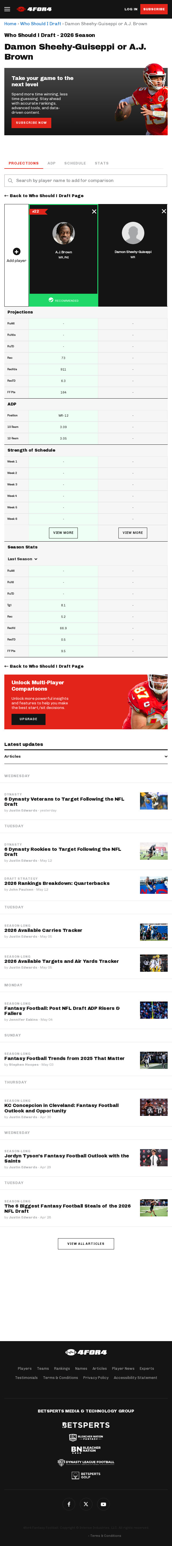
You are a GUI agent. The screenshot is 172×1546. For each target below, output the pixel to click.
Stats (102, 163)
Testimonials (26, 1377)
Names (81, 1368)
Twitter (86, 1504)
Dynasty (13, 794)
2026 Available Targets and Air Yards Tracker (61, 961)
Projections (24, 163)
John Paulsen (21, 889)
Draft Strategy (21, 879)
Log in (130, 9)
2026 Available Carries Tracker (43, 930)
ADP (52, 163)
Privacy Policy (96, 1377)
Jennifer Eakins (23, 1020)
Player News (123, 1368)
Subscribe (154, 9)
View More (63, 533)
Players (25, 1368)
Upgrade (28, 719)
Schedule (75, 163)
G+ (103, 1504)
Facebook (68, 1504)
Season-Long (17, 926)
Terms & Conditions (60, 1377)
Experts (147, 1368)
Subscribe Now (31, 123)
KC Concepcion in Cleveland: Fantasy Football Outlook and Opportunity (61, 1108)
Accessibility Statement (135, 1377)
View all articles (86, 1244)
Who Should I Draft (40, 23)
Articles (99, 1368)
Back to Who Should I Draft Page (47, 196)
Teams (43, 1368)
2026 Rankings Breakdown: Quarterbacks (56, 883)
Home (10, 23)
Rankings (62, 1368)
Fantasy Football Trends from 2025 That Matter (64, 1058)
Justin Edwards (23, 810)
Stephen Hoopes (24, 1065)
